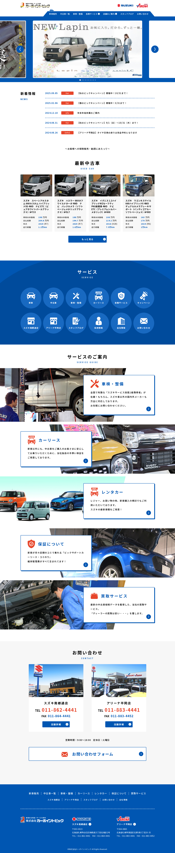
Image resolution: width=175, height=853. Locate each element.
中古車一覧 (65, 13)
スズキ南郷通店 (81, 824)
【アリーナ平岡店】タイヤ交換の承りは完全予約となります (107, 132)
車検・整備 (78, 13)
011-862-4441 (59, 709)
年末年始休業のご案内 (88, 112)
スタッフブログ (127, 13)
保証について (119, 793)
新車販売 (53, 13)
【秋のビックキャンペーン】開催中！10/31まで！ (102, 93)
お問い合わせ (142, 13)
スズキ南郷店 (53, 799)
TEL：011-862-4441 (81, 835)
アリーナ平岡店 (71, 799)
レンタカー (100, 793)
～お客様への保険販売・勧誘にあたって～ (87, 148)
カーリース (84, 793)
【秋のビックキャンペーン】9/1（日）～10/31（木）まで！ (107, 122)
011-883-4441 (122, 709)
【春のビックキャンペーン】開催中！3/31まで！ (102, 103)
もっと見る (94, 239)
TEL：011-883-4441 (126, 835)
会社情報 (123, 799)
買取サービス (138, 793)
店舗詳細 (59, 724)
